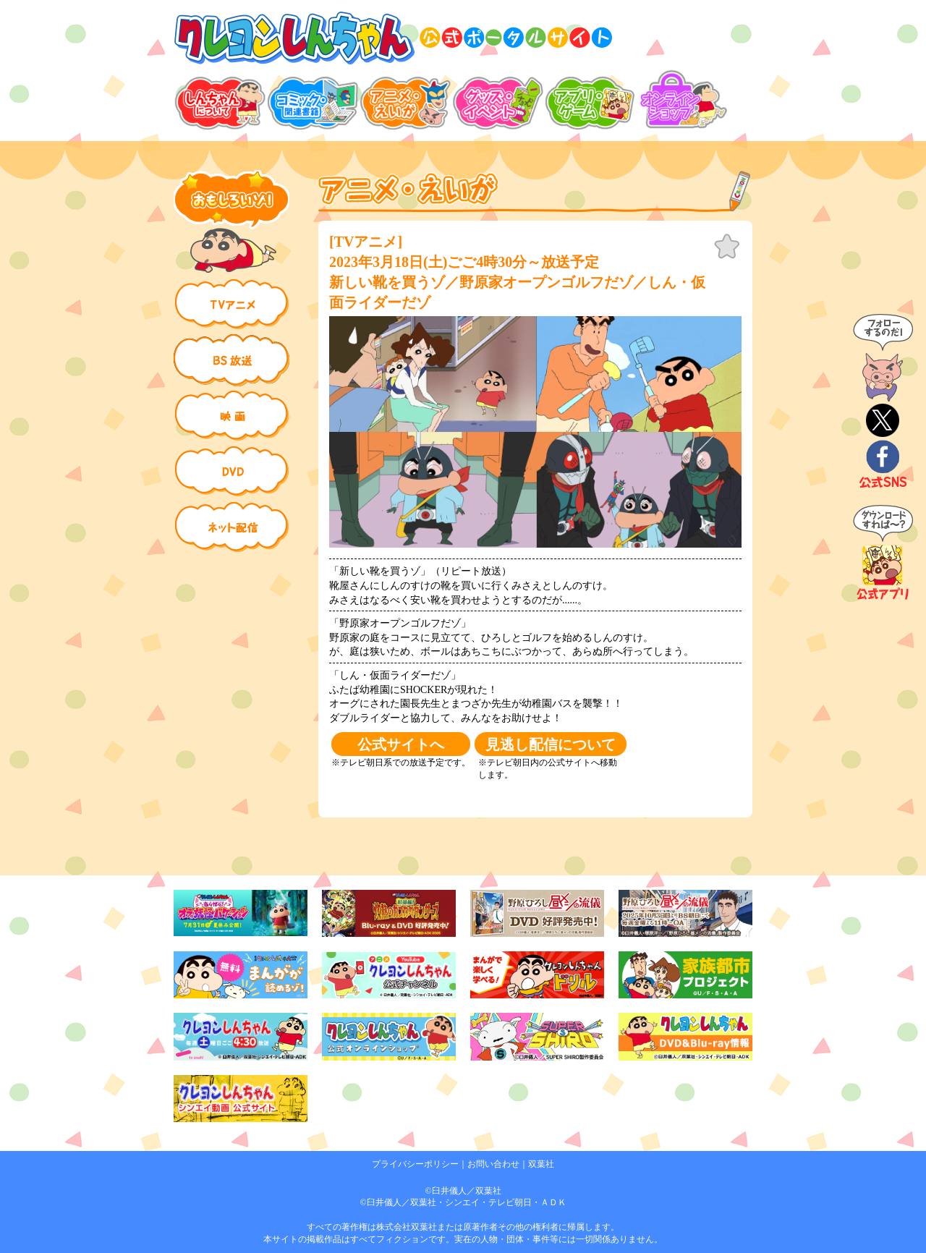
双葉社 (541, 1164)
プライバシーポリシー (415, 1164)
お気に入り (727, 246)
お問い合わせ (493, 1164)
